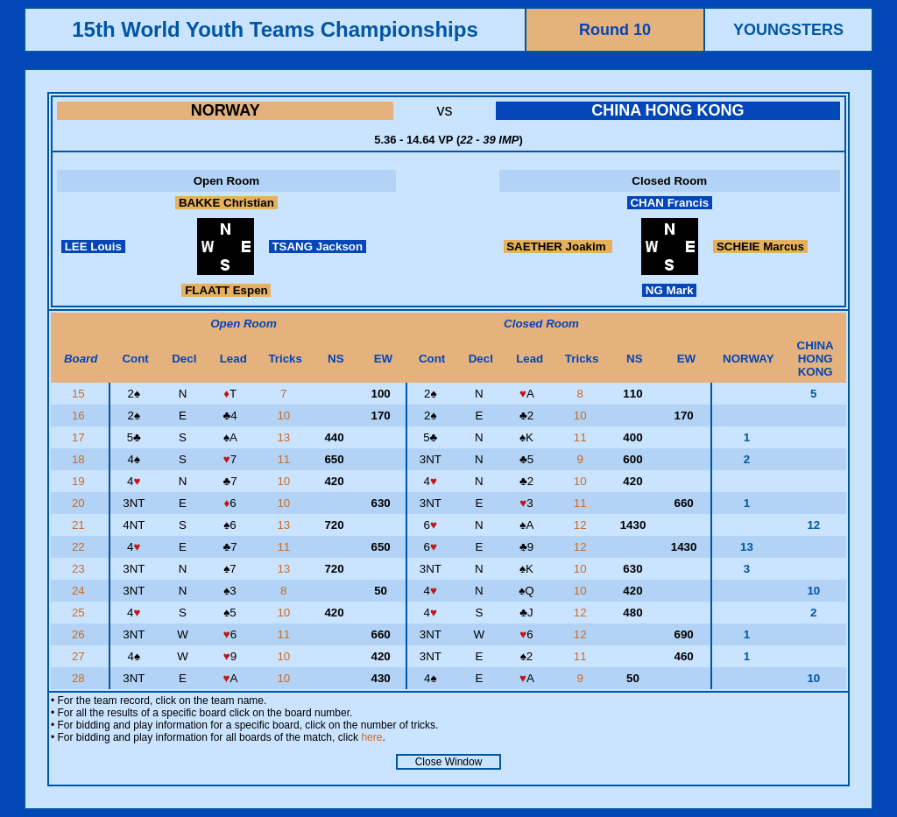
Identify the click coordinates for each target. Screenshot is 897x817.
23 (80, 568)
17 (80, 437)
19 (80, 481)
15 (80, 393)
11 (582, 437)
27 (80, 656)
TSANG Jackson (317, 246)
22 (80, 546)
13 (285, 437)
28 (80, 678)
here (371, 737)
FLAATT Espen (226, 290)
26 (80, 634)
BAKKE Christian (226, 202)
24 (80, 590)
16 (80, 415)
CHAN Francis (669, 202)
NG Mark (669, 290)
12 (582, 525)
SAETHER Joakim (558, 246)
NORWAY (225, 110)
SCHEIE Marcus (760, 246)
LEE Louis (93, 246)
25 (80, 612)
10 (285, 415)
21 (80, 525)
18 (80, 459)
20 (80, 503)
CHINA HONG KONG (667, 110)
